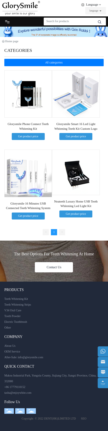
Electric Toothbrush (15, 321)
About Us (9, 345)
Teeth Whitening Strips (17, 304)
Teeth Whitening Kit (16, 298)
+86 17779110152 (14, 387)
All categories (54, 62)
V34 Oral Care (12, 310)
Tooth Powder (12, 316)
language (93, 10)
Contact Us (54, 267)
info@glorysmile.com (30, 357)
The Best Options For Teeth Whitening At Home (54, 254)
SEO (83, 418)
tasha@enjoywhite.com (17, 392)
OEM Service (12, 351)
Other (7, 327)
